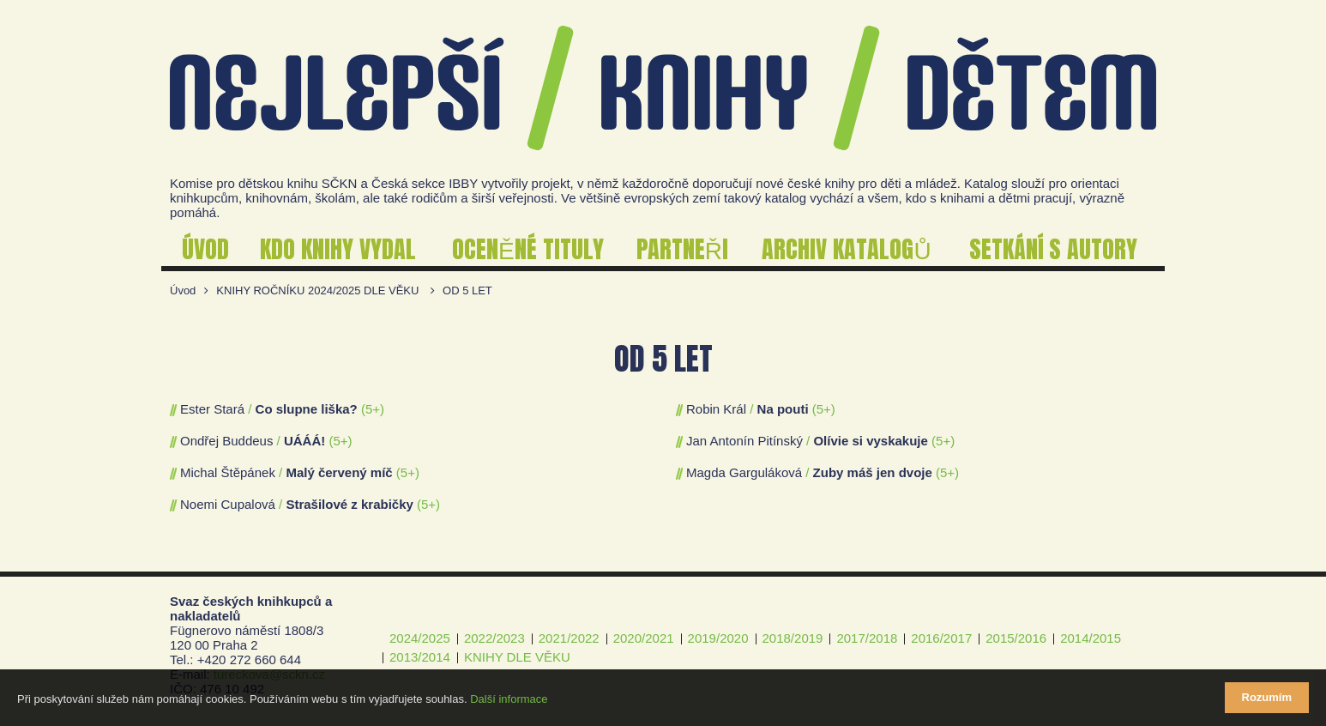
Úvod (183, 290)
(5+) (372, 409)
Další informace (508, 699)
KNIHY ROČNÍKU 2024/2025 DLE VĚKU (317, 290)
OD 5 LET (467, 290)
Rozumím (1267, 697)
